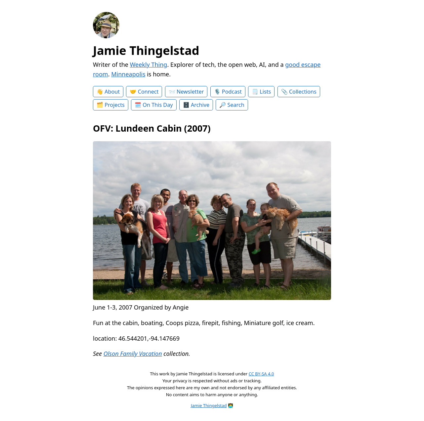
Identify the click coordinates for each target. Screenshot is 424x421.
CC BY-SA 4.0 (261, 374)
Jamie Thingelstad (146, 50)
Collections (303, 91)
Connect (148, 91)
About (112, 91)
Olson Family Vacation (133, 354)
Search (236, 104)
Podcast (232, 91)
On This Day (158, 104)
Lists (265, 91)
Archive (200, 104)
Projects (115, 104)
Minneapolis (128, 74)
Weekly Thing (148, 64)
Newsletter (190, 91)
